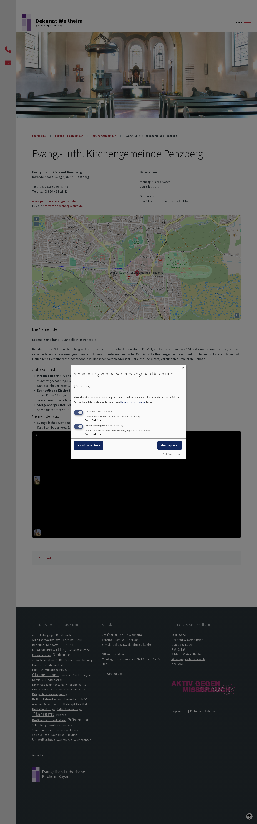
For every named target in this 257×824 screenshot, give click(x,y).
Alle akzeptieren (169, 445)
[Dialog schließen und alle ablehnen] (183, 367)
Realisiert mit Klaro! (172, 454)
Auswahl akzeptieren (88, 445)
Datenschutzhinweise (132, 402)
